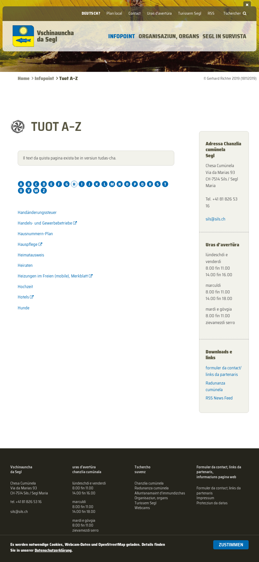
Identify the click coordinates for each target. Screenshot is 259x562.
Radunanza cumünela (215, 386)
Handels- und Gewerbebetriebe (45, 223)
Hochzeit (25, 286)
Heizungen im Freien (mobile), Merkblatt (53, 276)
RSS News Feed (219, 398)
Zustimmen (231, 544)
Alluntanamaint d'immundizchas (160, 493)
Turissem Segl (189, 13)
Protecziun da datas (212, 503)
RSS (211, 13)
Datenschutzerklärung (53, 550)
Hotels (23, 297)
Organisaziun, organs (151, 498)
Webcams (142, 508)
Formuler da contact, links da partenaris (219, 490)
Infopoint (44, 78)
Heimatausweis (31, 255)
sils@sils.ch (215, 219)
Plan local (114, 13)
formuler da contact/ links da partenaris (224, 371)
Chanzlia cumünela (149, 483)
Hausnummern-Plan (35, 233)
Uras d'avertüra (159, 13)
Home (24, 78)
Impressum (205, 498)
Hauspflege (27, 244)
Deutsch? (91, 13)
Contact (134, 13)
